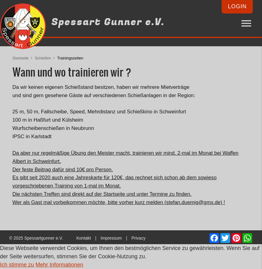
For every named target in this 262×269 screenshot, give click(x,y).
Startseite (21, 58)
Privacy (138, 238)
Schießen (43, 58)
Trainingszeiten (70, 58)
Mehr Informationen (59, 265)
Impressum (111, 238)
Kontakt (83, 238)
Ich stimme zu (17, 265)
